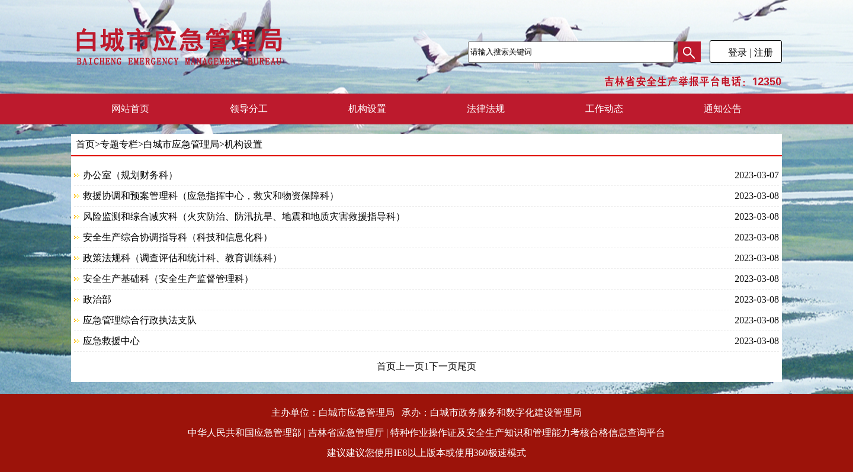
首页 (85, 144)
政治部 (97, 299)
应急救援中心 (111, 341)
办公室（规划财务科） (130, 175)
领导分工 (249, 109)
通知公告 (723, 109)
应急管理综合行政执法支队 (140, 320)
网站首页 (130, 109)
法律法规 (486, 109)
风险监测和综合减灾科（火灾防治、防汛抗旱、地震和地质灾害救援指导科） (244, 216)
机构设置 (367, 109)
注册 (764, 52)
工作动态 (604, 109)
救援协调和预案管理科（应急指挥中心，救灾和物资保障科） (211, 196)
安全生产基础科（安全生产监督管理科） (168, 279)
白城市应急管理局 (181, 144)
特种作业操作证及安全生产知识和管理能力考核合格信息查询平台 (527, 433)
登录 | (739, 52)
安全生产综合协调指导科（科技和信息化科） (177, 237)
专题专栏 (119, 144)
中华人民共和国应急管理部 (245, 433)
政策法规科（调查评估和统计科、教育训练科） (182, 258)
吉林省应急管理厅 (346, 433)
